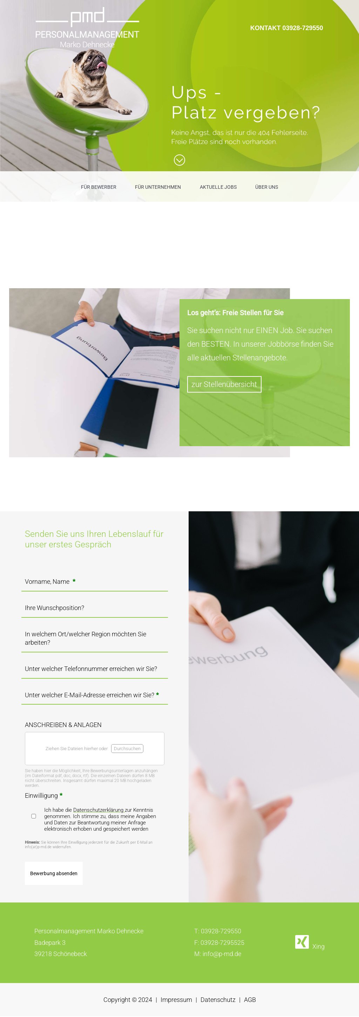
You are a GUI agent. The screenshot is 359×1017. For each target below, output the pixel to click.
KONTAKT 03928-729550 (286, 28)
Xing (318, 947)
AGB (250, 1000)
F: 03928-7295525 (219, 943)
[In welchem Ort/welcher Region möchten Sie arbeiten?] (94, 645)
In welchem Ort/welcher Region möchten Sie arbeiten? (85, 638)
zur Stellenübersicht (224, 384)
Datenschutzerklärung (99, 811)
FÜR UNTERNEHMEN (158, 187)
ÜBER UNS (266, 187)
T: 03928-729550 (217, 932)
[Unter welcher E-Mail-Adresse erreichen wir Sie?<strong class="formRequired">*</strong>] (94, 697)
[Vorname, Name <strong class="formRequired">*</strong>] (94, 584)
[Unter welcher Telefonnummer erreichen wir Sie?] (94, 671)
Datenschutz (218, 1000)
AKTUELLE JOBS (218, 187)
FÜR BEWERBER (98, 187)
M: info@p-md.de (217, 954)
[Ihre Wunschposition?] (94, 610)
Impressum (176, 1000)
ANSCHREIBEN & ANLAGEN (63, 724)
